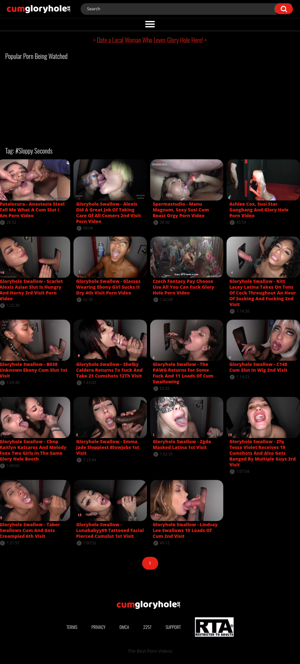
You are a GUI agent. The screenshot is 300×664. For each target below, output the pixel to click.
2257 (147, 626)
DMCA (124, 626)
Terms (71, 626)
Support (173, 626)
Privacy (99, 626)
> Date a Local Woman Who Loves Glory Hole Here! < (150, 40)
